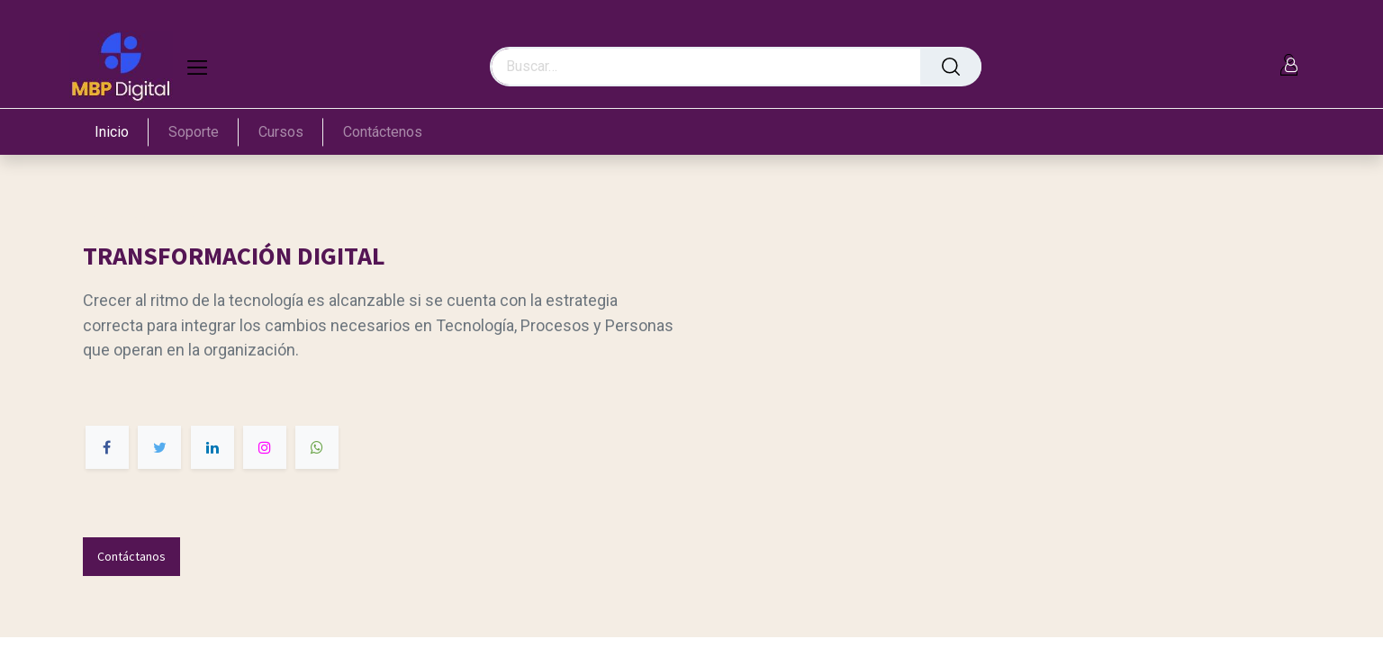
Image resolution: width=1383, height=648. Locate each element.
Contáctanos (131, 556)
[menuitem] (122, 132)
